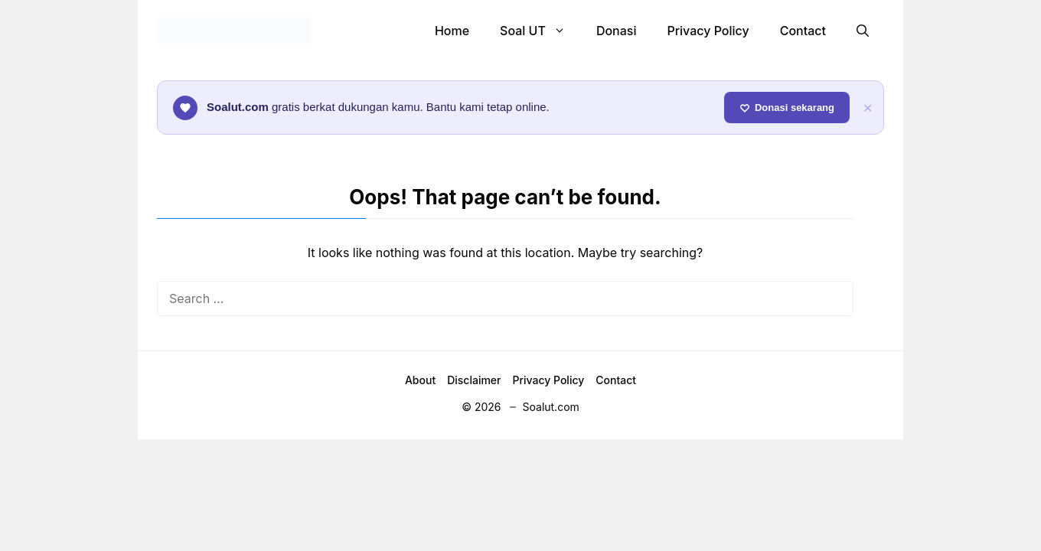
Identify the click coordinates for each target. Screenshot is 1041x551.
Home (452, 30)
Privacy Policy (708, 30)
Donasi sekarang (786, 107)
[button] (862, 30)
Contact (803, 30)
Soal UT (540, 30)
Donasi (616, 30)
